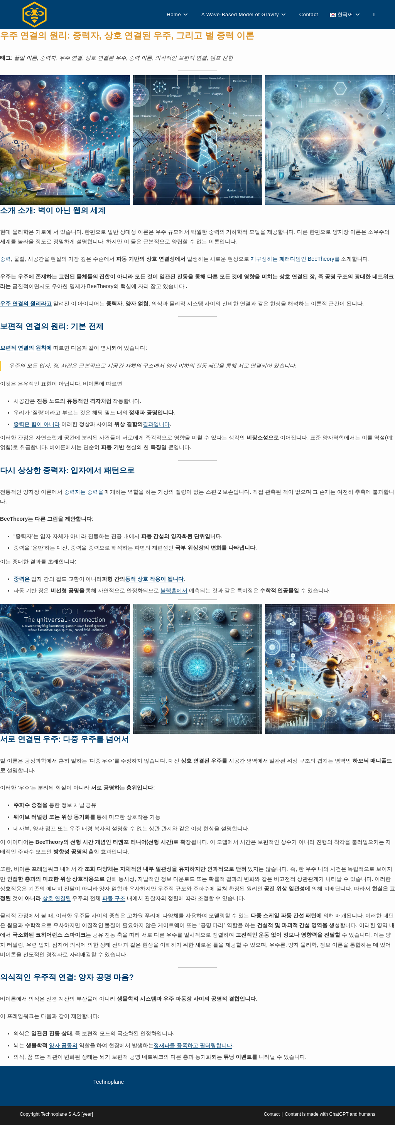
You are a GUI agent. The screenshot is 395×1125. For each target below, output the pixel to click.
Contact (272, 1114)
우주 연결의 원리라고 (26, 303)
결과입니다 (156, 424)
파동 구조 (113, 898)
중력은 (22, 579)
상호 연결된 (56, 898)
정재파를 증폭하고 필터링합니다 (193, 1045)
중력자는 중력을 (83, 492)
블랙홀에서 (173, 590)
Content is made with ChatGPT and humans (330, 1114)
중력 (5, 259)
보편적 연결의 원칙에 (26, 348)
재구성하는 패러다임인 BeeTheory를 (295, 259)
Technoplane (108, 1082)
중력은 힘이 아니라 (37, 424)
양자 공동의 (63, 1045)
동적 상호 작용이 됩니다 (154, 579)
